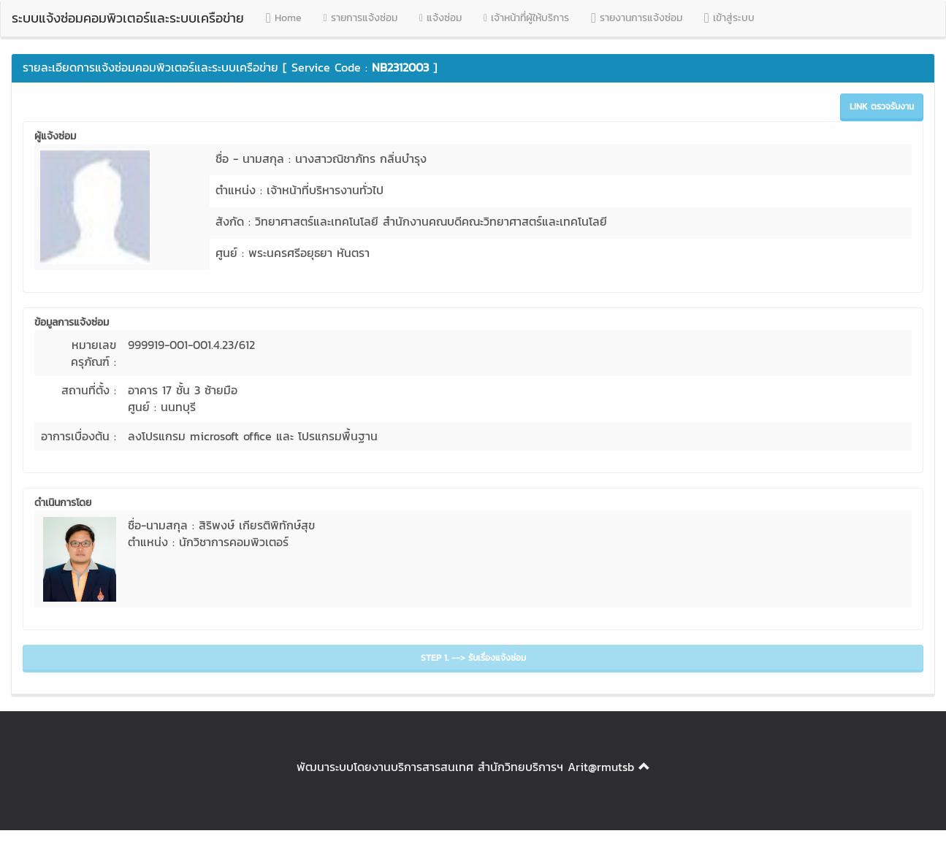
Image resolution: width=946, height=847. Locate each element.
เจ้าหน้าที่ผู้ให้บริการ (526, 18)
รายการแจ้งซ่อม (360, 18)
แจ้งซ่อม (440, 18)
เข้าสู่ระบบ (729, 18)
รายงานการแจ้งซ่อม (636, 18)
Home (284, 18)
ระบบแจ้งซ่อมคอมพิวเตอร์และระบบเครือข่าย (128, 18)
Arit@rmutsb (601, 766)
